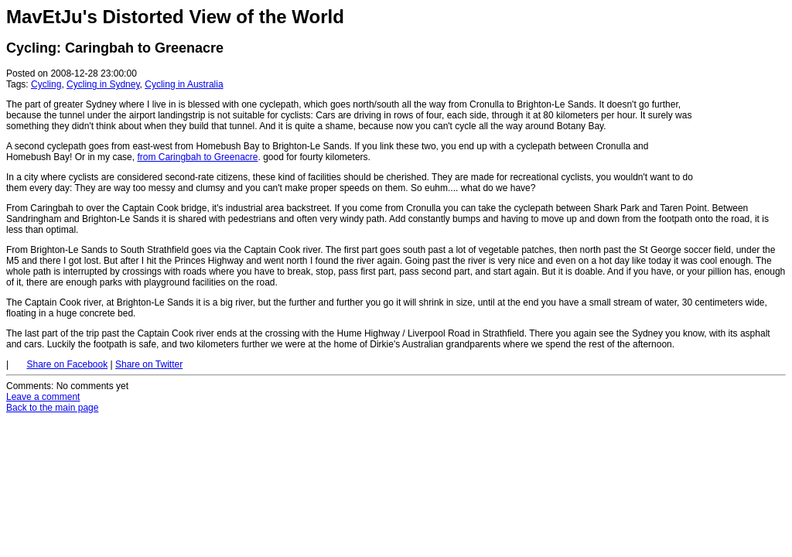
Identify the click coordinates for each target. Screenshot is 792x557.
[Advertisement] (739, 99)
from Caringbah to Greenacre (197, 157)
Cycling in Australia (184, 84)
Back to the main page (52, 407)
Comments (28, 386)
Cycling (46, 84)
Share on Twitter (149, 364)
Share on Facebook (67, 364)
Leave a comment (43, 396)
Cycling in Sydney (103, 84)
